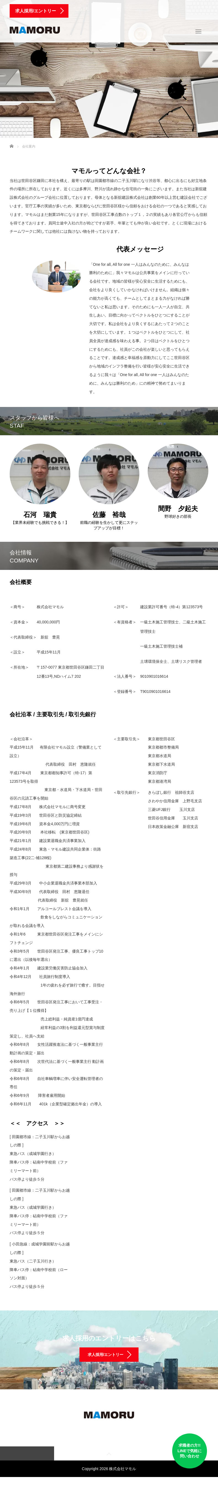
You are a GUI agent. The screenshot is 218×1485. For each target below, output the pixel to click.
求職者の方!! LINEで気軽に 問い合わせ (177, 1449)
